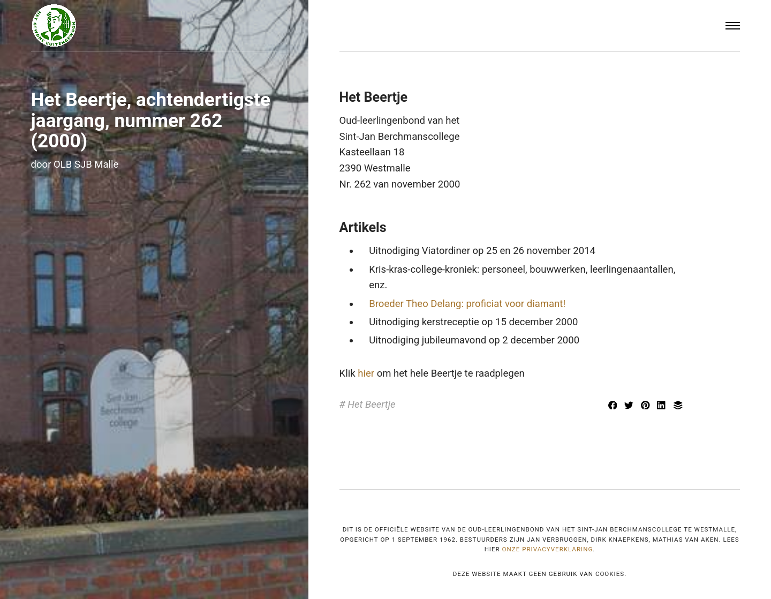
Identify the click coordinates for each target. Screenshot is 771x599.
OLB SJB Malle (86, 164)
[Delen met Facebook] (614, 406)
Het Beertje (371, 404)
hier (366, 373)
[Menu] (732, 26)
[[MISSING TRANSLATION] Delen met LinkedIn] (663, 406)
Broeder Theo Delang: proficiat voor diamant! (467, 304)
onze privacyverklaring (547, 549)
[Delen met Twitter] (630, 406)
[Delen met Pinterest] (646, 406)
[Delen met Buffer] (678, 406)
